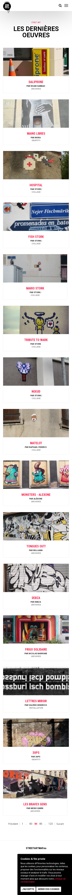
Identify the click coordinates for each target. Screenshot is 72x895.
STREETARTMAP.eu (36, 848)
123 (50, 823)
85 (40, 823)
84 (35, 823)
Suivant (60, 824)
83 (30, 823)
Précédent (13, 824)
